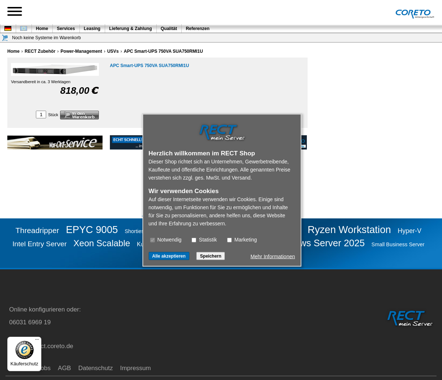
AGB (64, 368)
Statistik (204, 239)
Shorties (134, 231)
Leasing (92, 28)
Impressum (135, 368)
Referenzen (197, 28)
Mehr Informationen (272, 256)
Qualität (169, 28)
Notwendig (166, 239)
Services (66, 28)
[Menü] (37, 341)
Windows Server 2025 (319, 243)
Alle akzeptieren (169, 255)
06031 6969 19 (30, 322)
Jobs (44, 368)
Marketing (242, 239)
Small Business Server (397, 244)
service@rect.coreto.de (41, 346)
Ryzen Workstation (349, 229)
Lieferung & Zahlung (130, 28)
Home (42, 28)
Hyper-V (409, 231)
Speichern (210, 255)
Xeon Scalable (102, 243)
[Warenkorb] (5, 38)
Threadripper (37, 230)
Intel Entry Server (39, 244)
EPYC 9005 (92, 229)
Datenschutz (95, 368)
